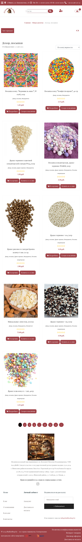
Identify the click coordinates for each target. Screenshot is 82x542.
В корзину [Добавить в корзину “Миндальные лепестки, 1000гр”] (14, 339)
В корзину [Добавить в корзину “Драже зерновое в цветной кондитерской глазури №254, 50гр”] (14, 180)
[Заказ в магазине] (68, 47)
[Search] (50, 11)
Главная (27, 23)
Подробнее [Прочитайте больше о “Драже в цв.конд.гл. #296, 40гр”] (13, 411)
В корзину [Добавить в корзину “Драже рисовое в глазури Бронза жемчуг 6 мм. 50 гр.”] (14, 272)
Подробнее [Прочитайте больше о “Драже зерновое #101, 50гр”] (53, 255)
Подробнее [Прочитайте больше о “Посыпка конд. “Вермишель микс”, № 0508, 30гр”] (13, 111)
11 (50, 425)
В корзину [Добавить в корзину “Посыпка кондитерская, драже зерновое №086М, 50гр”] (54, 186)
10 (45, 425)
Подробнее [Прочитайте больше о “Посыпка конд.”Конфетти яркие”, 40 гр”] (53, 108)
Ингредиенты (37, 23)
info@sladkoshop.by (68, 518)
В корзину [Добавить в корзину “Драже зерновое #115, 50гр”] (54, 342)
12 (56, 425)
